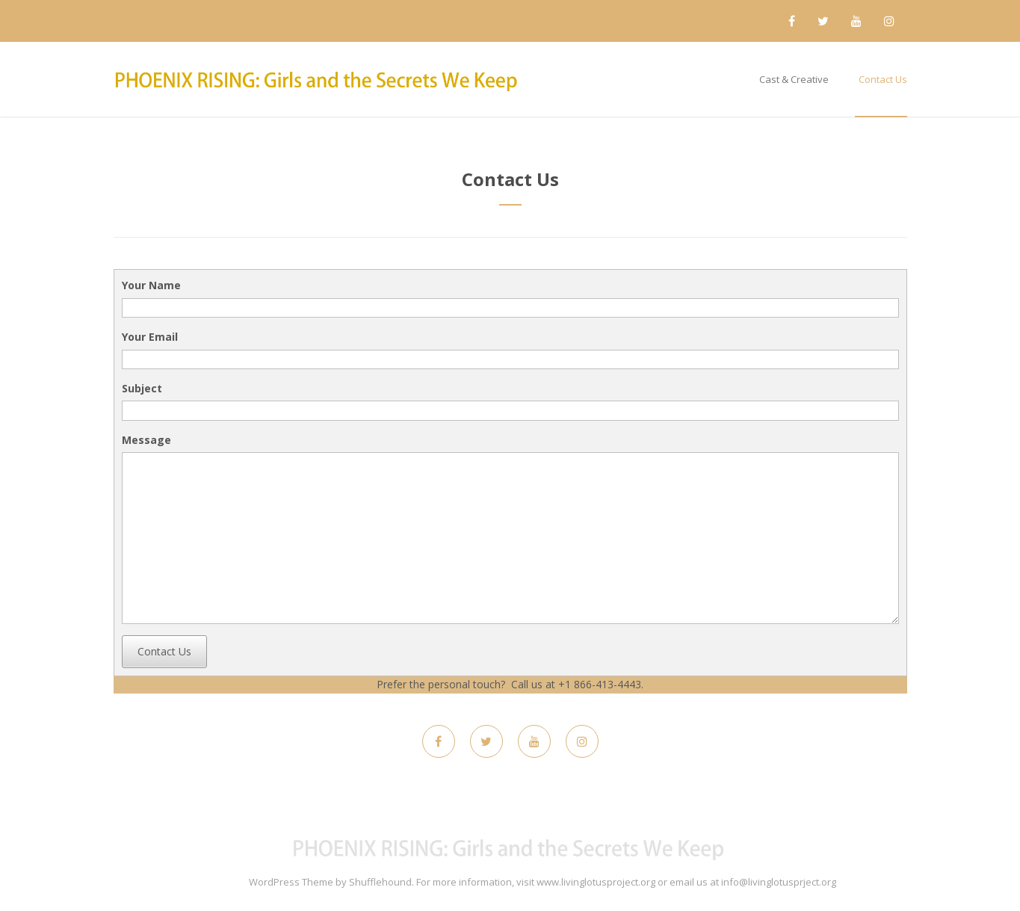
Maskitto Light (216, 882)
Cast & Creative (794, 79)
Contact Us (883, 79)
